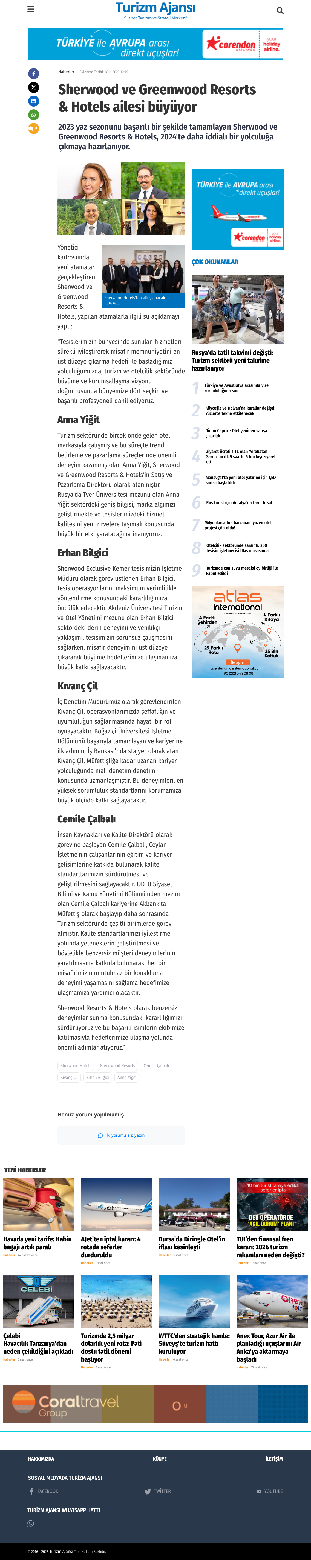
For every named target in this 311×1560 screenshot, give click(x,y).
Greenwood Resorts (117, 1065)
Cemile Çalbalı (156, 1065)
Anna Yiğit (126, 1077)
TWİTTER (158, 1491)
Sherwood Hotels (76, 1065)
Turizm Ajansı (61, 1551)
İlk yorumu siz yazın (121, 1135)
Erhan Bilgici (98, 1077)
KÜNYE (160, 1459)
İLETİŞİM (274, 1459)
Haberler (66, 72)
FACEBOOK (43, 1491)
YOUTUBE (270, 1491)
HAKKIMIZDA (41, 1459)
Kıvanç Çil (69, 1077)
